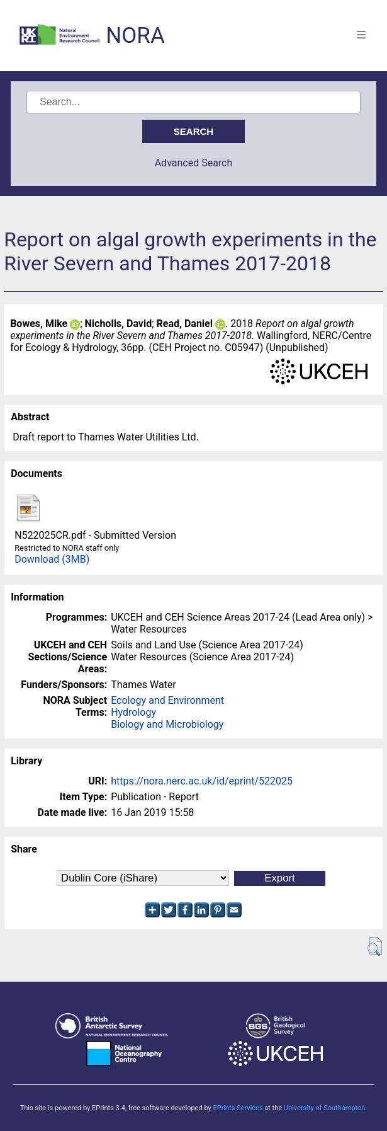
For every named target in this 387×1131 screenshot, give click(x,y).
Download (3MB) (51, 559)
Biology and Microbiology (167, 724)
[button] (374, 946)
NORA (135, 36)
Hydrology (133, 712)
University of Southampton (325, 1108)
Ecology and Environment (167, 700)
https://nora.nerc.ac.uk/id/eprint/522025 (202, 781)
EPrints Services (237, 1108)
